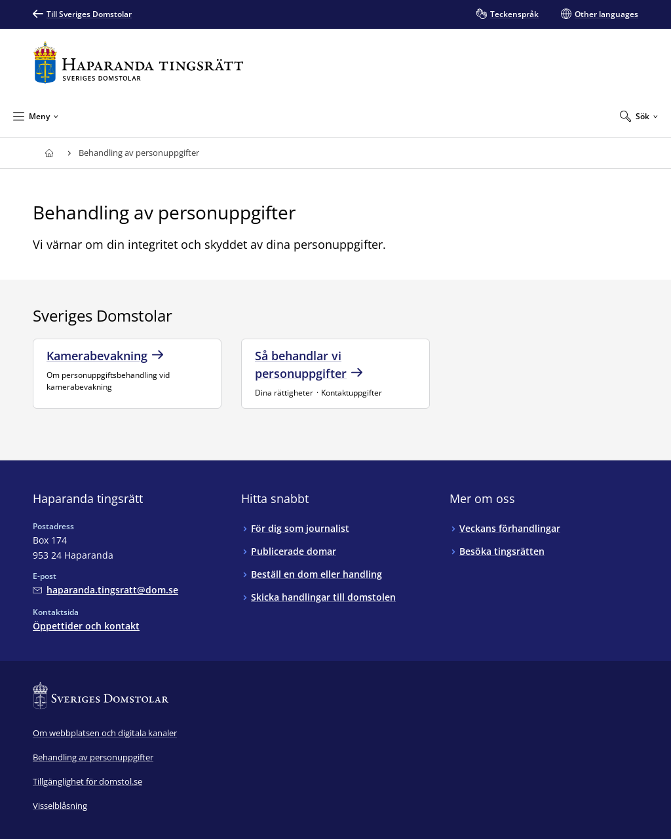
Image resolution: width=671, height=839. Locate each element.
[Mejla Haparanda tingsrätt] (105, 589)
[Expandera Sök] (639, 116)
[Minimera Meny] (35, 116)
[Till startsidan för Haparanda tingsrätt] (138, 62)
